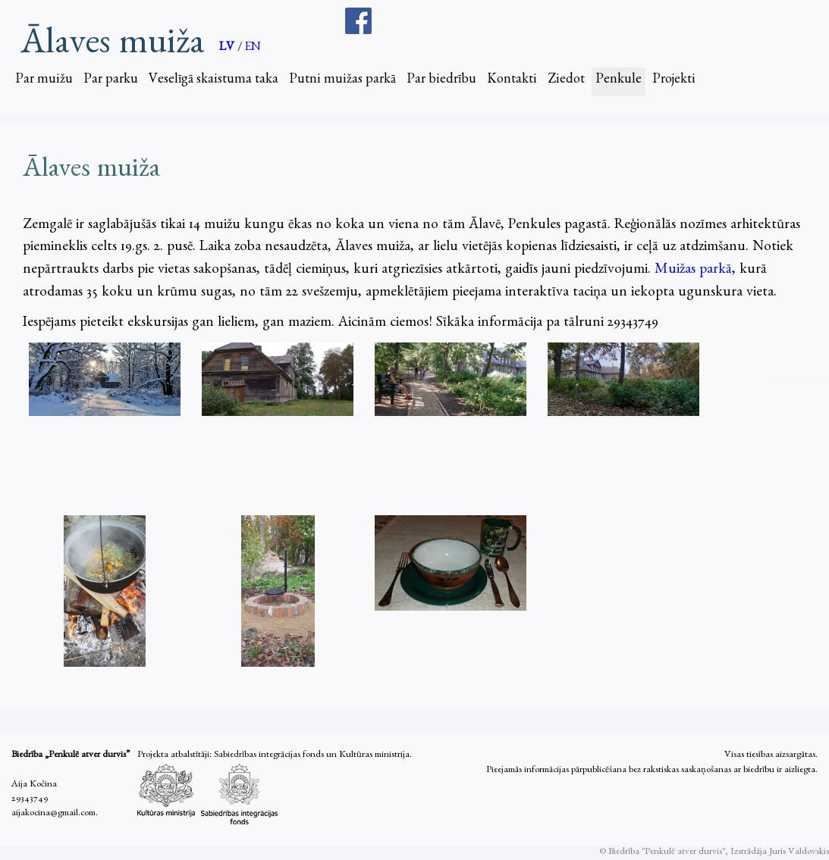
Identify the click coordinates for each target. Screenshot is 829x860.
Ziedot (566, 81)
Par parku (110, 81)
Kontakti (512, 81)
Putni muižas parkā (342, 81)
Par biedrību (441, 81)
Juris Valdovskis (799, 853)
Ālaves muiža (112, 42)
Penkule (618, 81)
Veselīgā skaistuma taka (213, 81)
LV (228, 48)
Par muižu (44, 81)
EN (253, 48)
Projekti (674, 81)
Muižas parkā (693, 271)
